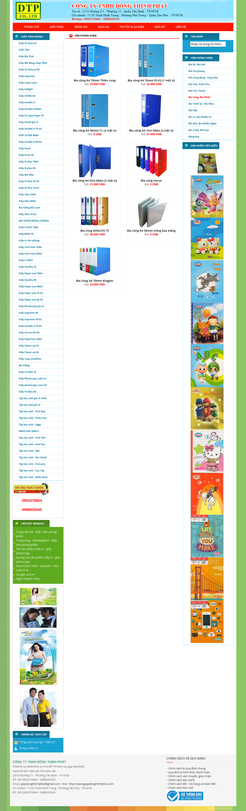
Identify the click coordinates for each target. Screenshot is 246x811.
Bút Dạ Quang (197, 72)
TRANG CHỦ (31, 27)
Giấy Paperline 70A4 (30, 339)
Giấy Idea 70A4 (27, 194)
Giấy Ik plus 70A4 (28, 161)
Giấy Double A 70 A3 (30, 128)
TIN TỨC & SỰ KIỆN (131, 27)
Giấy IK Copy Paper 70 (31, 115)
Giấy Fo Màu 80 (27, 391)
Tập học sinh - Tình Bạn (32, 411)
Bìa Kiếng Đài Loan (29, 207)
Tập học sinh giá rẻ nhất (32, 398)
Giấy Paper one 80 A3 (31, 299)
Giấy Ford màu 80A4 (30, 253)
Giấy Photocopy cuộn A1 (33, 378)
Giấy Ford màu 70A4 (30, 247)
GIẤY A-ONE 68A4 (29, 135)
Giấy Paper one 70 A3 (31, 293)
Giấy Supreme (27, 76)
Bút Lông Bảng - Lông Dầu (203, 78)
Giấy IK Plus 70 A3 (29, 188)
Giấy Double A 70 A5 (30, 326)
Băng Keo (194, 137)
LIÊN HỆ (181, 27)
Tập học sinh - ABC (29, 450)
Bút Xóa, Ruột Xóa (199, 85)
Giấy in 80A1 (26, 260)
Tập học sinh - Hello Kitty (33, 477)
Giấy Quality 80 (27, 280)
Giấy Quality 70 (27, 266)
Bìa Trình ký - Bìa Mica (201, 105)
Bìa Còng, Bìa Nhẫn (199, 98)
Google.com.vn (25, 574)
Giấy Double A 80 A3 (30, 141)
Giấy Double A (27, 102)
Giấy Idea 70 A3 (27, 214)
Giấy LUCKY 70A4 (28, 227)
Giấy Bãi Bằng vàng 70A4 (33, 63)
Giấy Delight (26, 89)
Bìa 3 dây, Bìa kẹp (199, 131)
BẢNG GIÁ (81, 27)
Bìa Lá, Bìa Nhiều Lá (200, 118)
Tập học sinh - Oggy (30, 424)
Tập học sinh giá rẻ (29, 404)
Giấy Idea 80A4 (27, 201)
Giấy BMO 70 (26, 234)
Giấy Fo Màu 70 (27, 372)
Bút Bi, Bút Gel (197, 65)
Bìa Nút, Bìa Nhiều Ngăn (203, 124)
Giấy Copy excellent (30, 358)
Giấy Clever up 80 (29, 352)
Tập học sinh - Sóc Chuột (33, 457)
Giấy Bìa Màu (26, 174)
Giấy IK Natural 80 (29, 69)
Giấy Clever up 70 (29, 345)
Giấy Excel (24, 148)
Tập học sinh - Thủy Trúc (33, 418)
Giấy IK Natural (27, 43)
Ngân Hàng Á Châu (28, 579)
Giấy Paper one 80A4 (30, 286)
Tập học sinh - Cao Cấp (32, 470)
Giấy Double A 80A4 (30, 109)
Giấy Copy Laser (28, 82)
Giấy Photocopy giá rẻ (31, 306)
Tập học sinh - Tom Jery (32, 464)
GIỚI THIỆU (57, 27)
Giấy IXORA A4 (27, 95)
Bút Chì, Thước (197, 92)
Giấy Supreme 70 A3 (30, 319)
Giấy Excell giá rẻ (28, 122)
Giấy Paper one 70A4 (30, 273)
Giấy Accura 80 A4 (29, 332)
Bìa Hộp (193, 111)
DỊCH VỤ (103, 27)
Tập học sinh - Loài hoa (32, 444)
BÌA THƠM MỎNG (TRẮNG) (34, 220)
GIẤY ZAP (24, 49)
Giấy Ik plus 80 (27, 168)
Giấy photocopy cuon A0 (33, 385)
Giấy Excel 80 (26, 155)
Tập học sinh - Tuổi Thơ (32, 437)
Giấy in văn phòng (29, 240)
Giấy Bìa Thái (26, 56)
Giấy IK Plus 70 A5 (29, 181)
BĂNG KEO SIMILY (29, 431)
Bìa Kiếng (24, 365)
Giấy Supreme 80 (28, 312)
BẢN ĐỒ (160, 27)
